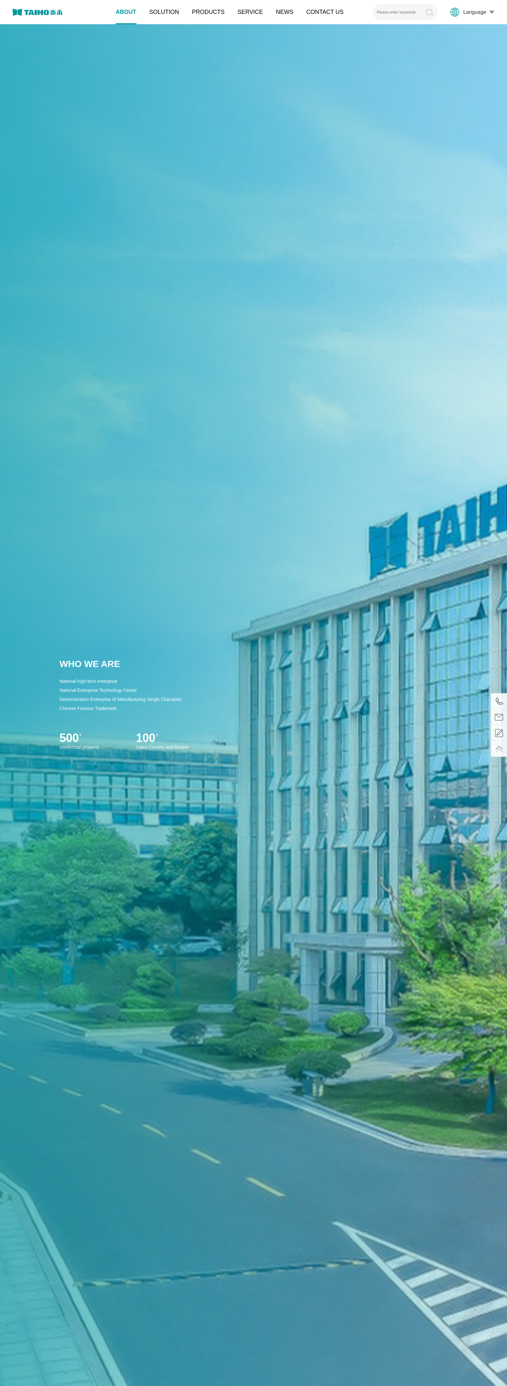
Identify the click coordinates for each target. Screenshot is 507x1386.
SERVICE (250, 12)
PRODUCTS (208, 12)
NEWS (284, 12)
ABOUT (126, 12)
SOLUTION (164, 12)
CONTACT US (324, 12)
